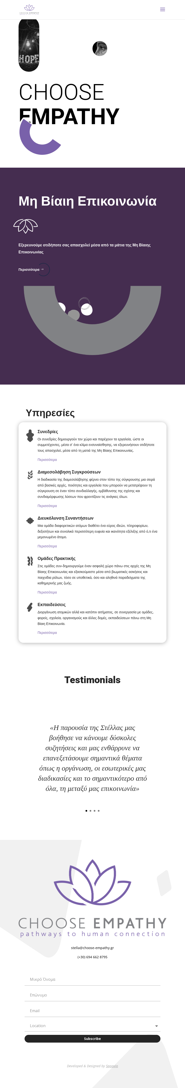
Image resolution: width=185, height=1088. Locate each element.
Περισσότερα (29, 269)
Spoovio (112, 1066)
